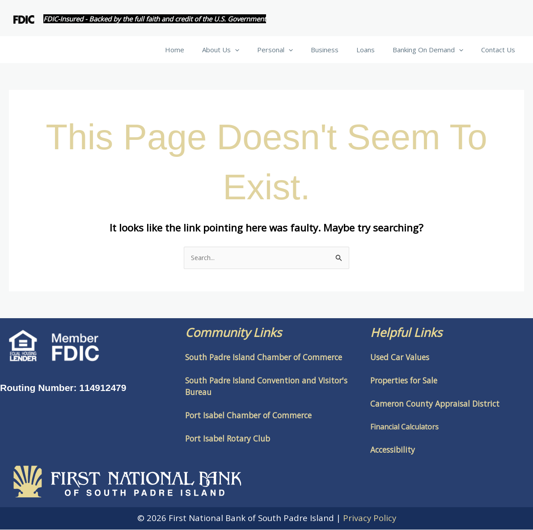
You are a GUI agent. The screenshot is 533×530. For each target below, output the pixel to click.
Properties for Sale (403, 380)
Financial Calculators (404, 427)
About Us (245, 49)
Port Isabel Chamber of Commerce (248, 415)
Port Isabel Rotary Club (227, 438)
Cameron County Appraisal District (434, 404)
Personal (295, 49)
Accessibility (392, 450)
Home (203, 49)
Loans (377, 49)
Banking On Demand (434, 49)
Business (340, 49)
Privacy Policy (369, 518)
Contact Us (500, 49)
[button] (259, 49)
